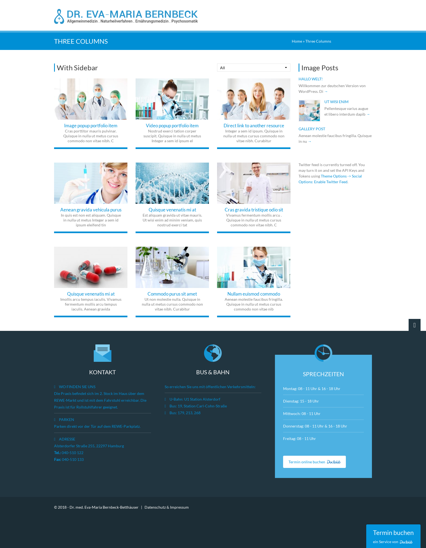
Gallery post (312, 128)
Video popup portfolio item (172, 125)
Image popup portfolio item (90, 125)
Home (297, 40)
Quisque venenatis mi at (172, 209)
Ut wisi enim (336, 101)
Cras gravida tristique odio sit (254, 209)
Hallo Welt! (311, 78)
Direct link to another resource (254, 125)
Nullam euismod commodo (253, 293)
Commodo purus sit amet (172, 293)
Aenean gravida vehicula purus (90, 209)
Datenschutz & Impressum (167, 506)
